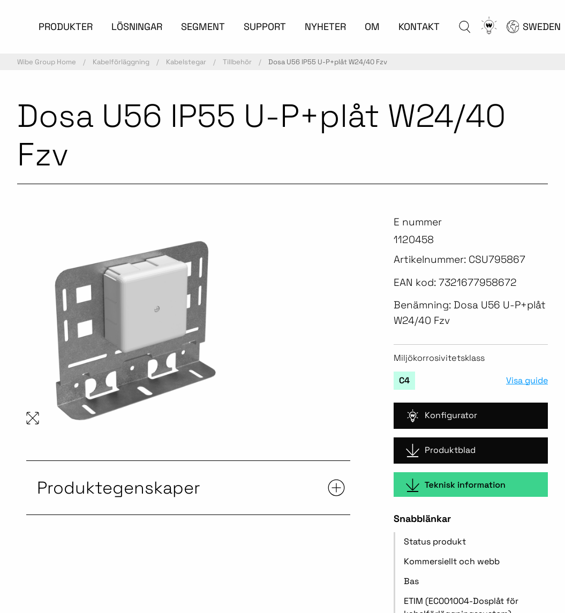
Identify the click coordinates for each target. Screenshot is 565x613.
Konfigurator (441, 415)
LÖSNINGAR (136, 26)
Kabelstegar (186, 61)
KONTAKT (419, 26)
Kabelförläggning (121, 61)
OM (372, 26)
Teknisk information (456, 485)
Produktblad (441, 450)
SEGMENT (203, 26)
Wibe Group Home (46, 61)
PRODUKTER (66, 26)
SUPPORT (265, 26)
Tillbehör (237, 61)
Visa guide (527, 380)
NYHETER (325, 26)
